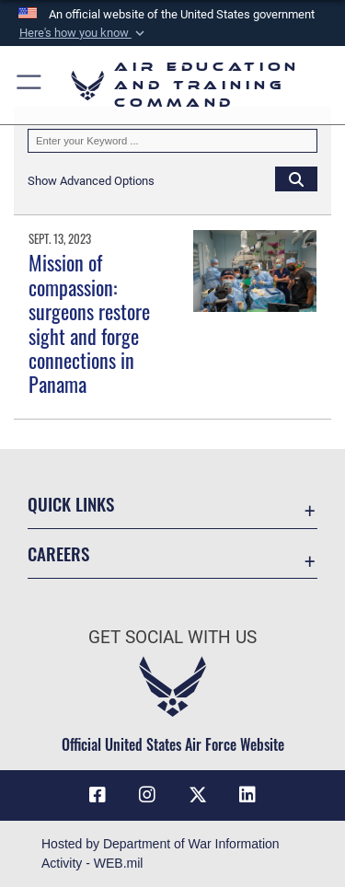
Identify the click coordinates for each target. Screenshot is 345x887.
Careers (58, 553)
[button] (82, 33)
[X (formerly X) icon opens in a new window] (198, 795)
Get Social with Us (172, 637)
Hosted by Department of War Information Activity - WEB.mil (160, 853)
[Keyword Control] (172, 141)
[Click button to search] (296, 178)
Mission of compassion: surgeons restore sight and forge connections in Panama (89, 323)
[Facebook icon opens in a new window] (97, 795)
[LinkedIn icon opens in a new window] (247, 795)
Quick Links (71, 503)
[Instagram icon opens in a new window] (147, 795)
